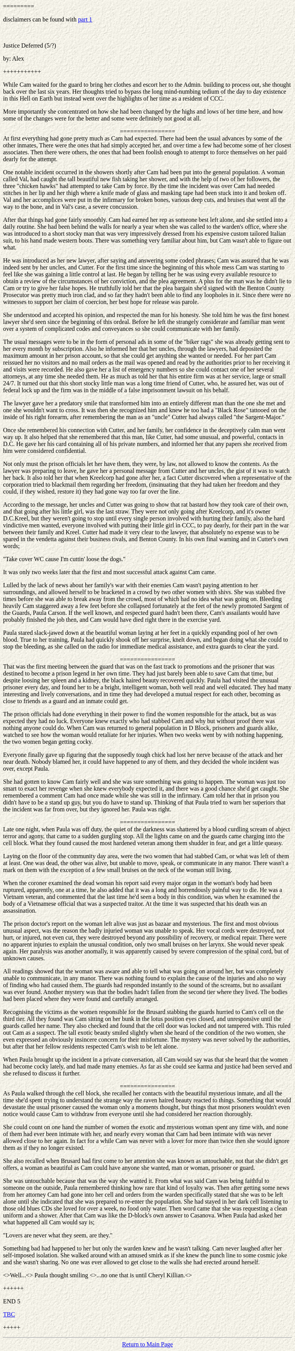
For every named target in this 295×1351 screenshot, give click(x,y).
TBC (9, 1314)
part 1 (85, 19)
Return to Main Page (147, 1344)
